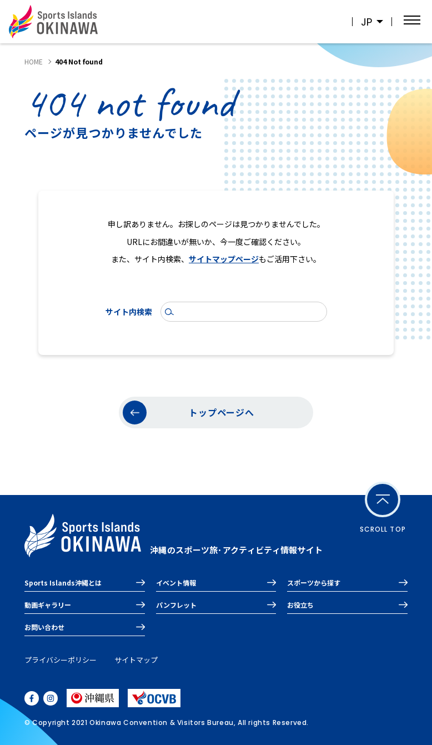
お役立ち (300, 604)
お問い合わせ (44, 627)
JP (366, 22)
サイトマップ (136, 659)
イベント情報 (176, 582)
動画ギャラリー (47, 604)
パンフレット (176, 604)
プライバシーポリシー (60, 659)
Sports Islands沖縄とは (63, 582)
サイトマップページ (224, 258)
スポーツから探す (313, 582)
